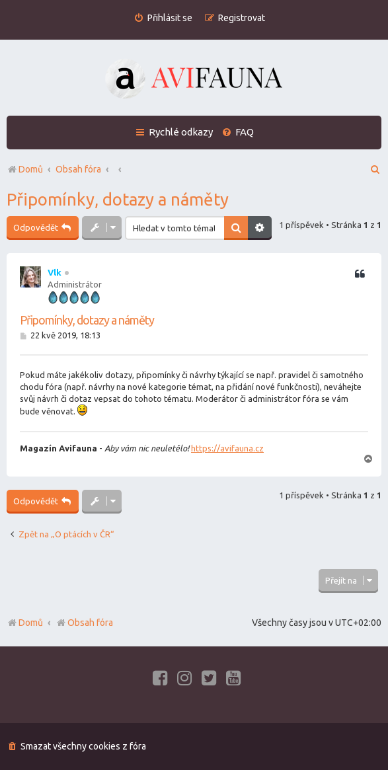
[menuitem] (163, 18)
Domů (31, 622)
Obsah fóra (84, 622)
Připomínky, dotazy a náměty (118, 199)
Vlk (54, 272)
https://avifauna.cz (227, 448)
